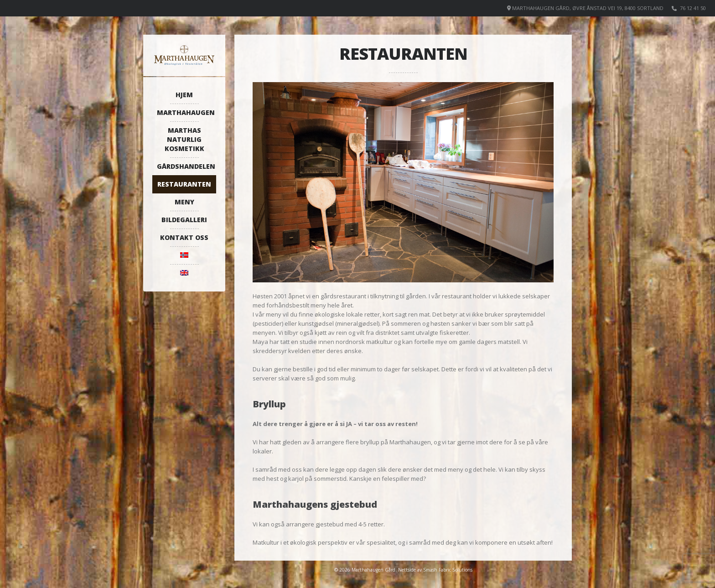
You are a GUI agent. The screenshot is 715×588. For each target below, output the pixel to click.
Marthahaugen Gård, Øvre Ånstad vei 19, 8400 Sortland (587, 8)
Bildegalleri (184, 219)
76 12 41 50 (693, 8)
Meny (184, 202)
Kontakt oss (184, 237)
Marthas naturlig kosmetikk (184, 139)
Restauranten (184, 184)
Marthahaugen (186, 112)
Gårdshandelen (186, 166)
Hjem (184, 94)
